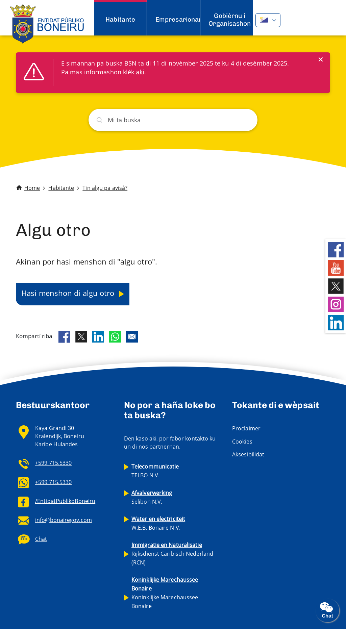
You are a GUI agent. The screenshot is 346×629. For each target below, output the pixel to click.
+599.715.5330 (53, 463)
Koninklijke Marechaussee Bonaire (164, 593)
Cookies (242, 441)
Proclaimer (246, 428)
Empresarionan (178, 19)
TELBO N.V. (155, 471)
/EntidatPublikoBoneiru (65, 501)
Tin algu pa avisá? (104, 188)
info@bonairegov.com (63, 520)
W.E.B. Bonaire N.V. (158, 523)
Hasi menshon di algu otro (69, 293)
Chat (41, 539)
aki (140, 72)
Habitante (120, 19)
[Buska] (173, 120)
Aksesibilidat (248, 454)
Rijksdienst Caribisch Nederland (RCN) (172, 553)
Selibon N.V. (151, 497)
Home (32, 188)
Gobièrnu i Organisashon (229, 19)
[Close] (320, 59)
